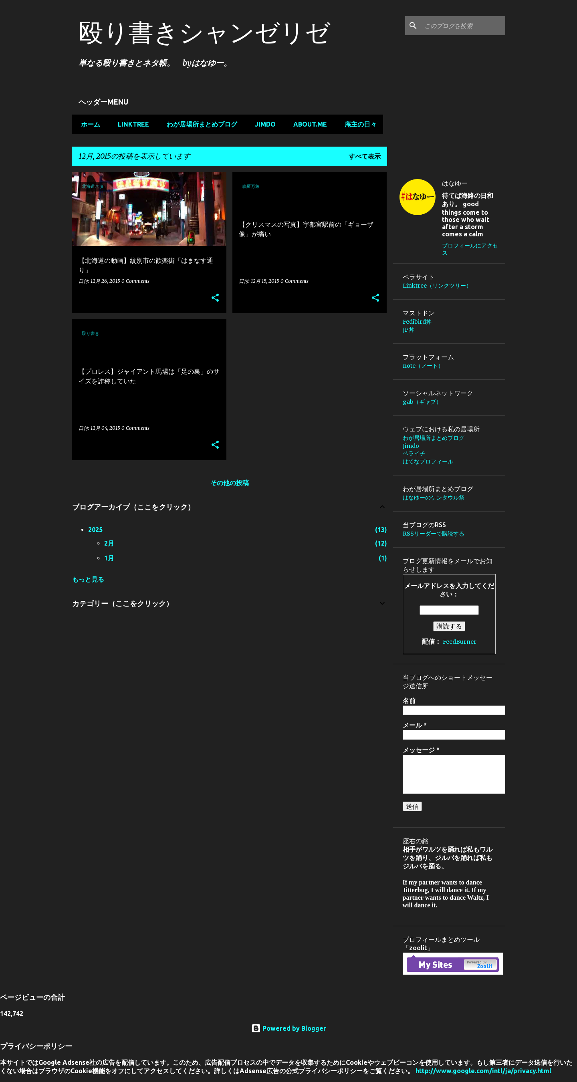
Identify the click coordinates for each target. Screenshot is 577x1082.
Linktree (131, 124)
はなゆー (455, 183)
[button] (215, 298)
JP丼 (408, 329)
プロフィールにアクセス (470, 249)
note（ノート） (423, 365)
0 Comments (135, 281)
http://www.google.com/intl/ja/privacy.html (483, 1070)
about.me (308, 124)
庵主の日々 (358, 124)
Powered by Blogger (288, 1028)
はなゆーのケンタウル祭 (433, 497)
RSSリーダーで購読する (433, 533)
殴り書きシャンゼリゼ (204, 32)
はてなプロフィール (428, 461)
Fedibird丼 (417, 321)
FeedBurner (459, 641)
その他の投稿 (229, 482)
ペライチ (414, 453)
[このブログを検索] (463, 25)
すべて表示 (365, 156)
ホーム (88, 124)
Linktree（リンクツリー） (437, 285)
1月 (109, 558)
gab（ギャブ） (422, 401)
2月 (109, 543)
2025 (95, 529)
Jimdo (262, 124)
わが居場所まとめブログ (199, 124)
